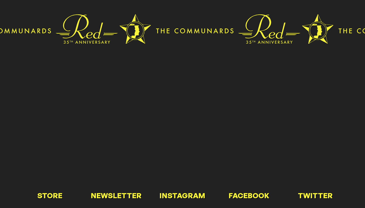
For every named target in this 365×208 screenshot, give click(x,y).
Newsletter (116, 195)
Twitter (315, 195)
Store (49, 195)
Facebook (249, 195)
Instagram (182, 195)
